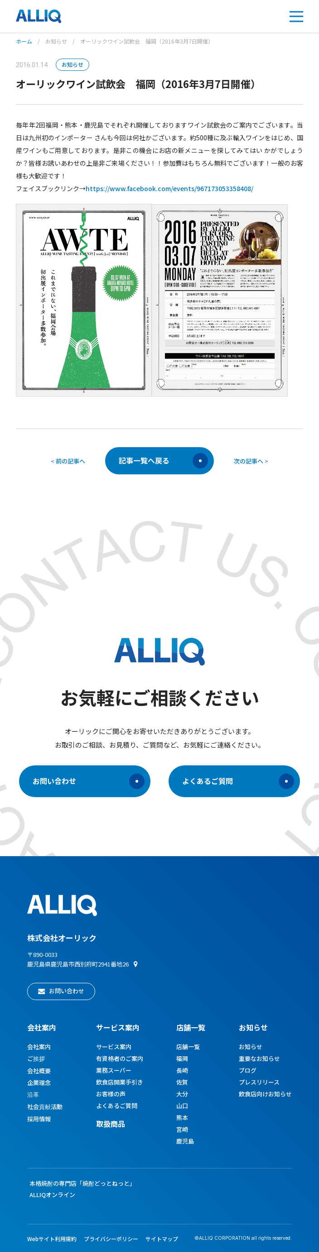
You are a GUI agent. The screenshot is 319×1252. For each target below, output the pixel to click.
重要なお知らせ (259, 1058)
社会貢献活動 (45, 1106)
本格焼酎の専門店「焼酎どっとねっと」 (82, 1183)
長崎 (182, 1070)
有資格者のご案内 (119, 1058)
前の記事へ (70, 461)
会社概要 (39, 1070)
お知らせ (56, 41)
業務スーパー (113, 1070)
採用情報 (39, 1118)
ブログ (247, 1070)
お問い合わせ (89, 781)
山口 (182, 1105)
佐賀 (182, 1082)
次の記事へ (248, 461)
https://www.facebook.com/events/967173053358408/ (169, 188)
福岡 (182, 1058)
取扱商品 (110, 1123)
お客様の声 (111, 1093)
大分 (182, 1093)
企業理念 (39, 1082)
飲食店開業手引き (119, 1082)
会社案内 (41, 1027)
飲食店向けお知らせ (265, 1093)
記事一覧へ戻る (163, 460)
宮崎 (182, 1129)
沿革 (33, 1094)
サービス (118, 1027)
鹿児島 (185, 1141)
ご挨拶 (36, 1058)
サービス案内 (113, 1046)
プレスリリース (259, 1082)
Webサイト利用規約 (52, 1238)
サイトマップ (161, 1238)
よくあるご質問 (238, 781)
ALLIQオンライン (52, 1194)
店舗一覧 (190, 1027)
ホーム (24, 41)
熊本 (182, 1117)
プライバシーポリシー (111, 1238)
